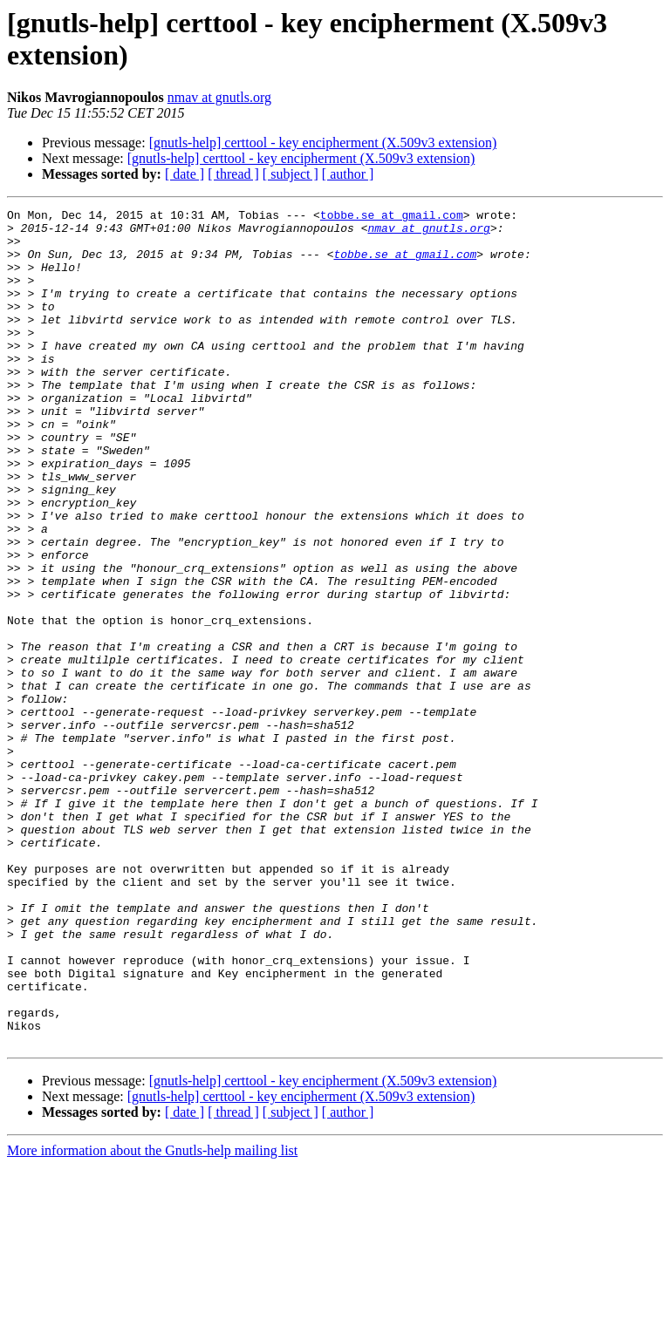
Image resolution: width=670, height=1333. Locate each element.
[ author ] (348, 174)
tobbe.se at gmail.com (391, 217)
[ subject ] (290, 174)
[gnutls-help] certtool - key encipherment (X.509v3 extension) (323, 142)
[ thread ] (233, 174)
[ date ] (184, 174)
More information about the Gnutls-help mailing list (152, 1317)
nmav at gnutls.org (219, 97)
